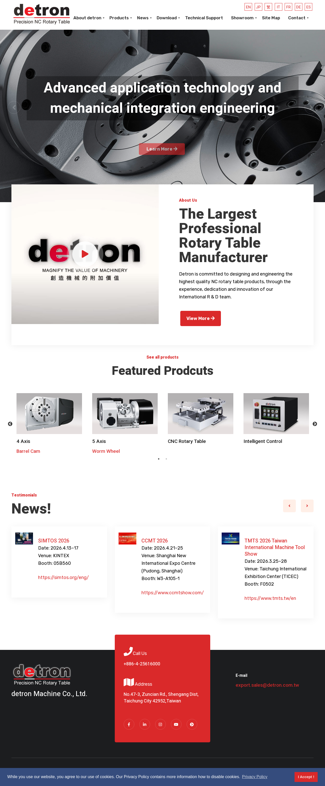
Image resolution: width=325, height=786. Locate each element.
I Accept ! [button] (306, 777)
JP (258, 7)
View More (200, 318)
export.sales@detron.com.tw (267, 685)
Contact (296, 17)
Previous (10, 424)
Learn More (162, 163)
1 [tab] (158, 458)
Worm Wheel (106, 451)
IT (278, 7)
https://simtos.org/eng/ (63, 577)
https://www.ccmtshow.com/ (172, 593)
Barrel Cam (28, 451)
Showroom (242, 17)
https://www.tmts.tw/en (270, 598)
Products (119, 17)
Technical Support (204, 17)
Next (314, 424)
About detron (87, 17)
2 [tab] (166, 458)
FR (288, 7)
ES (308, 7)
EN (248, 7)
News (143, 17)
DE (298, 7)
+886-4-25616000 (142, 664)
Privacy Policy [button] (254, 777)
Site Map (271, 17)
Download (167, 17)
